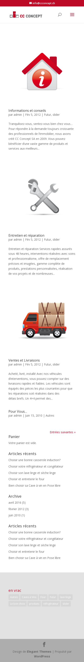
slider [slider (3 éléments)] (66, 603)
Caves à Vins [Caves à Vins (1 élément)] (29, 597)
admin (18, 115)
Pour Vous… (17, 411)
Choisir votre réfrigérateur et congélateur (35, 466)
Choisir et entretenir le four (26, 479)
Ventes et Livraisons (24, 360)
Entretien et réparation (26, 235)
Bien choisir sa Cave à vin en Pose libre (34, 485)
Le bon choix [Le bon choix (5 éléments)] (17, 603)
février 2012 (16, 509)
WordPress (42, 656)
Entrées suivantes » (63, 432)
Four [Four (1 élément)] (43, 597)
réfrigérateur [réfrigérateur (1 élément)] (50, 603)
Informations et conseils (27, 110)
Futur (47, 115)
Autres (50, 415)
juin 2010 (14, 515)
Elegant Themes (39, 651)
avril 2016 (14, 502)
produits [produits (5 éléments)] (34, 603)
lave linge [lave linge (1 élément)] (65, 597)
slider (56, 115)
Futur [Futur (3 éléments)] (53, 597)
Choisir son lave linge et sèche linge (32, 473)
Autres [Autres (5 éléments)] (14, 597)
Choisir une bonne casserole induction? (34, 460)
